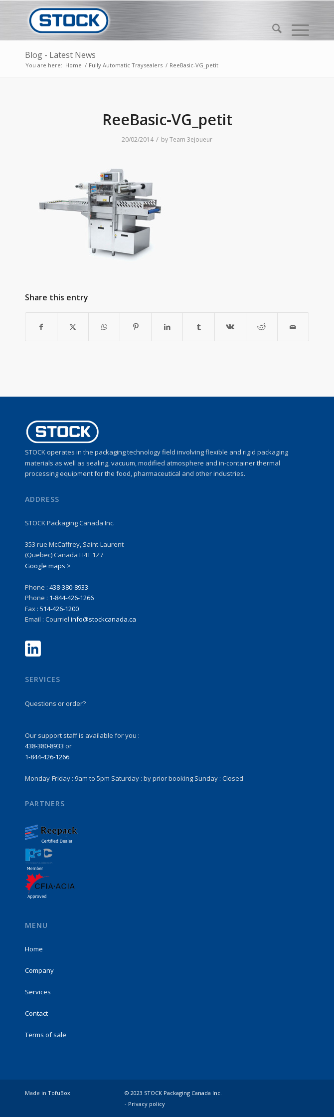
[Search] (272, 29)
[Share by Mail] (293, 327)
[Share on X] (72, 327)
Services (38, 991)
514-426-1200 (59, 608)
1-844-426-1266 (71, 597)
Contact (36, 1013)
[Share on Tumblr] (198, 327)
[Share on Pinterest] (135, 327)
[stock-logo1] (138, 20)
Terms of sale (45, 1034)
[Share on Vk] (230, 327)
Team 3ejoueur (190, 139)
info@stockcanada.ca (103, 619)
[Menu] (295, 29)
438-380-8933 (68, 587)
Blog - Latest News (60, 54)
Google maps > (48, 565)
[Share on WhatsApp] (104, 327)
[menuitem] (272, 29)
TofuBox (59, 1093)
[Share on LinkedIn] (167, 327)
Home (34, 948)
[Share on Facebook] (41, 327)
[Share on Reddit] (261, 327)
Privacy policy (146, 1104)
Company (39, 970)
